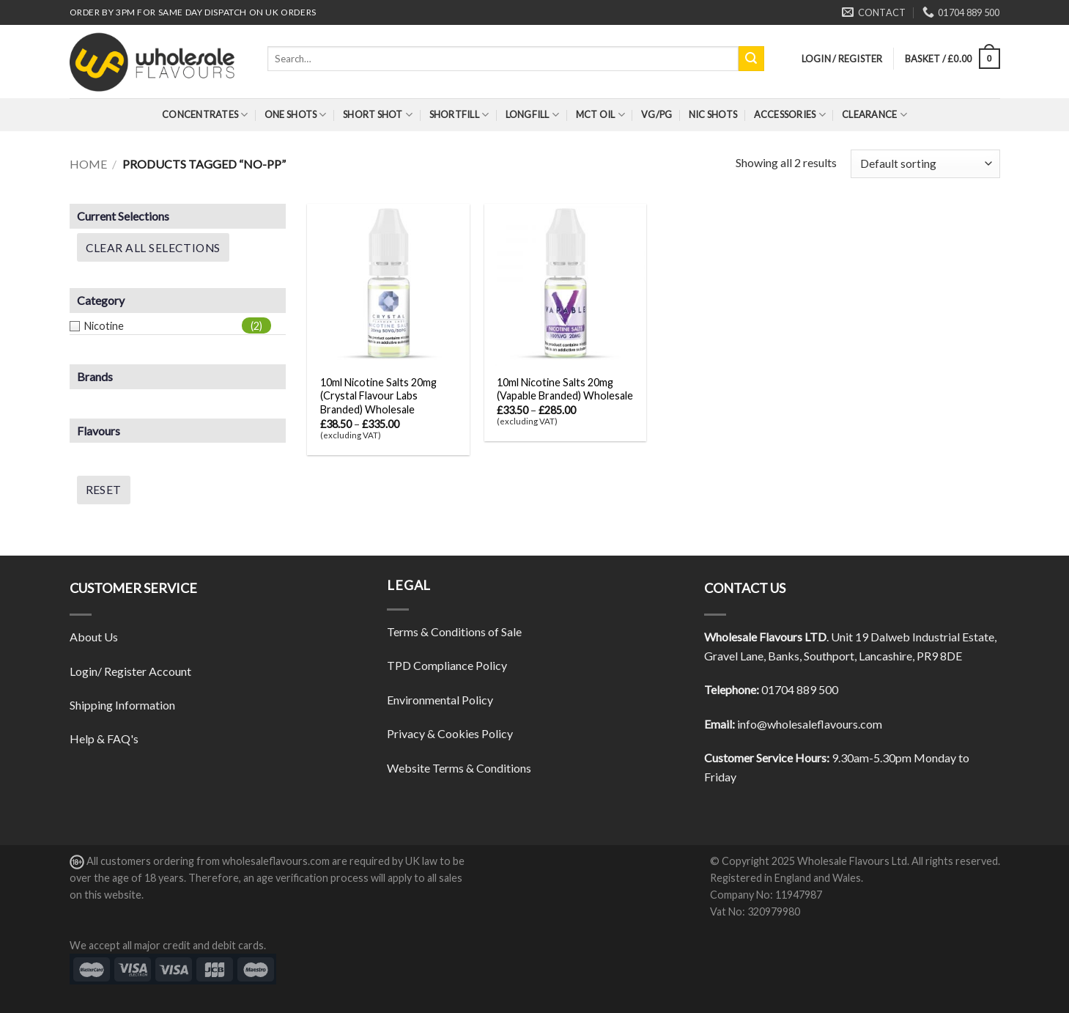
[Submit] (751, 58)
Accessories (790, 115)
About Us (94, 637)
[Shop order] (925, 164)
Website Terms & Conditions (459, 768)
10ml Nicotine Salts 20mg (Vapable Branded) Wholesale (565, 389)
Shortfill (459, 115)
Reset (104, 489)
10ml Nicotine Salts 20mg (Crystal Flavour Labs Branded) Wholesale (378, 396)
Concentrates (205, 115)
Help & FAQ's (104, 738)
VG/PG (656, 114)
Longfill (533, 115)
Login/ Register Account (130, 671)
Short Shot (378, 115)
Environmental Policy (440, 700)
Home (88, 164)
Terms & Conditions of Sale (454, 631)
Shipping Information (122, 705)
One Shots (296, 115)
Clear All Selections (153, 247)
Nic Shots (713, 114)
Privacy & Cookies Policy (450, 733)
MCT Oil (600, 115)
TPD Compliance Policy (447, 665)
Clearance (874, 115)
